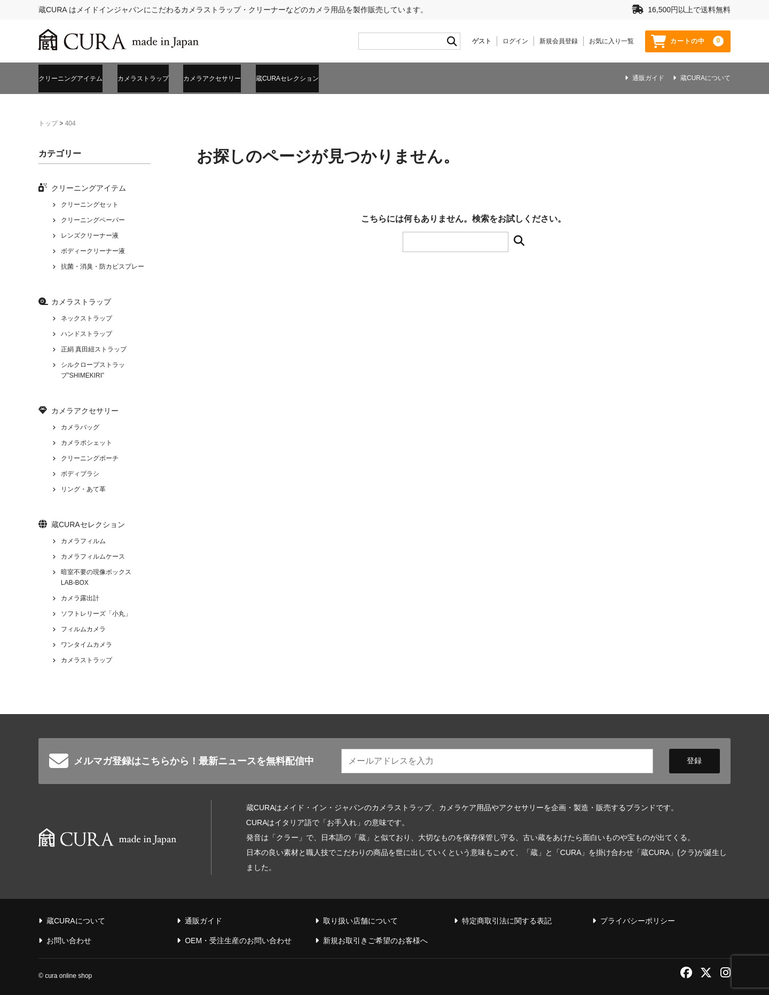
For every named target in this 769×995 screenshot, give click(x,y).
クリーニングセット (90, 202)
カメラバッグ (80, 424)
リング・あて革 (83, 486)
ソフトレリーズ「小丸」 (96, 611)
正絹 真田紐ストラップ (94, 346)
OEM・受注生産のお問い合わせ (238, 938)
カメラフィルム (83, 538)
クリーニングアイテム (75, 77)
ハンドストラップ (86, 331)
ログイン (515, 41)
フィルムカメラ (83, 626)
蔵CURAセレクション (354, 77)
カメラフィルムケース (93, 554)
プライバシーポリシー (637, 918)
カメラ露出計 (80, 595)
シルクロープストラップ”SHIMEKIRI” (93, 367)
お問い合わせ (68, 938)
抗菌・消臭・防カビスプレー (102, 264)
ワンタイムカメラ (86, 642)
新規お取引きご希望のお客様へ (375, 938)
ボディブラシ (80, 471)
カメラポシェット (86, 440)
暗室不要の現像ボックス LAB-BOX (96, 575)
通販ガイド (648, 78)
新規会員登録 (558, 41)
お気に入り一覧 (611, 41)
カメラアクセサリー (258, 77)
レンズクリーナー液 (90, 233)
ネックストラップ (86, 315)
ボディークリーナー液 (93, 248)
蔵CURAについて (705, 78)
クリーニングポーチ (90, 455)
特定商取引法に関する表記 (507, 918)
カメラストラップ (169, 77)
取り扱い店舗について (360, 918)
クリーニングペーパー (93, 217)
